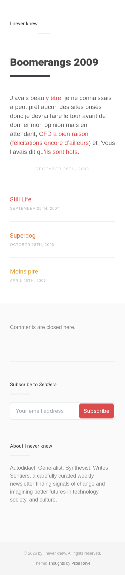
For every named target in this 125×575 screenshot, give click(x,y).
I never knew (24, 24)
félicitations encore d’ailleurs (50, 142)
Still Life (20, 199)
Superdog (23, 235)
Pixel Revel (81, 563)
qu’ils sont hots (57, 151)
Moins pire (24, 271)
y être (53, 97)
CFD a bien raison (63, 133)
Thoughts (56, 563)
